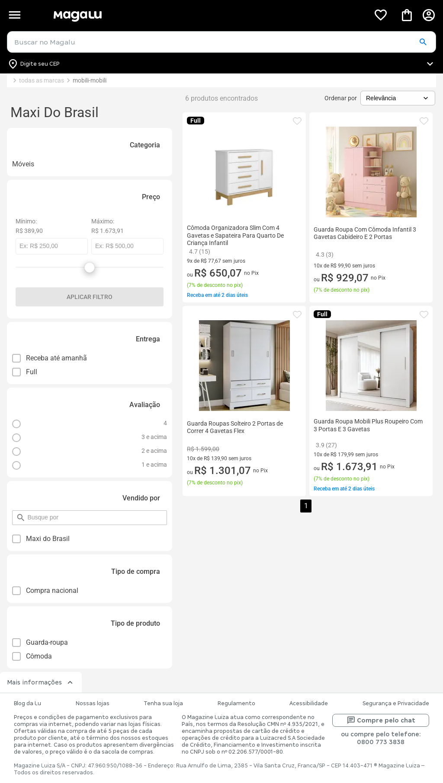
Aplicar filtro (89, 296)
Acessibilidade (308, 703)
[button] (422, 42)
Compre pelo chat (381, 720)
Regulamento (236, 703)
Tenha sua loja (163, 703)
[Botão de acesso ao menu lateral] (14, 14)
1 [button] (306, 506)
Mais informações (41, 682)
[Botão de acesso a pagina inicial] (208, 14)
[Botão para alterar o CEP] (221, 64)
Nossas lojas (92, 703)
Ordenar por (340, 98)
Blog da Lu (27, 703)
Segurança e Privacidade (396, 703)
